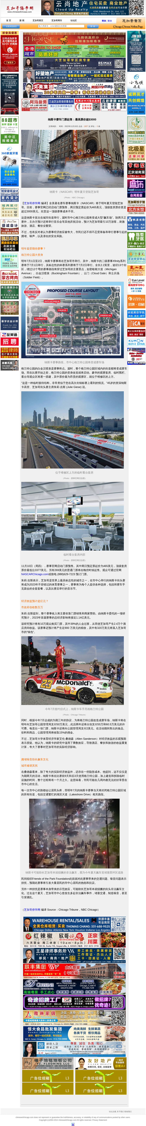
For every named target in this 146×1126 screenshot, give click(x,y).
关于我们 (120, 1112)
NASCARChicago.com (34, 574)
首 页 (8, 20)
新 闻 (21, 20)
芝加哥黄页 (38, 20)
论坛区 (73, 20)
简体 (104, 21)
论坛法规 (112, 1112)
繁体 (110, 21)
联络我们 (128, 1112)
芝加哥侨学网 (32, 203)
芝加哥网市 (56, 20)
